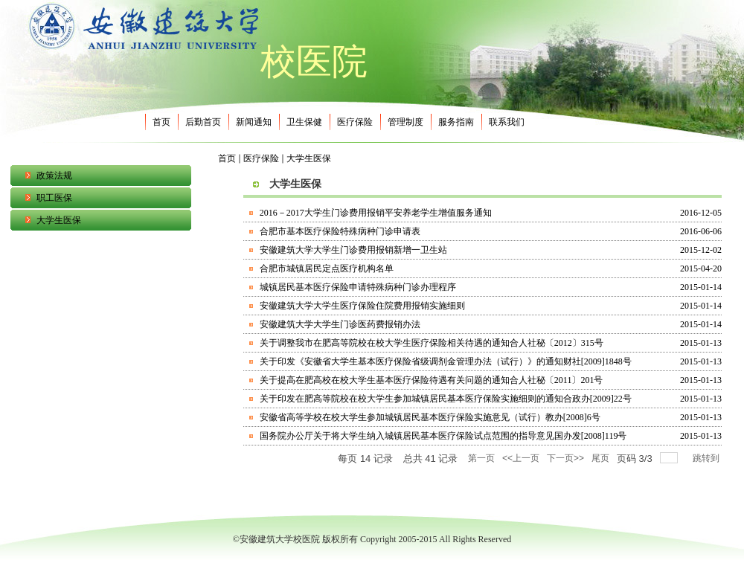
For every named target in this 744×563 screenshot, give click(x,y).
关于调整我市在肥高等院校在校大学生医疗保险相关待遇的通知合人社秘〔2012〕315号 (431, 343)
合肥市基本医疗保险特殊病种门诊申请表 (340, 231)
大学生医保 (58, 220)
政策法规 (54, 175)
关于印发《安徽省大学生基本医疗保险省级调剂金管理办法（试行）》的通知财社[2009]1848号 (446, 361)
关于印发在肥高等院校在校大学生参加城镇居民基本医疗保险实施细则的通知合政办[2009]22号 (446, 398)
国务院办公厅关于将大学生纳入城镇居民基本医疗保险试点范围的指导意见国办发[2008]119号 (443, 436)
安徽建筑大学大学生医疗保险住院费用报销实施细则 (362, 305)
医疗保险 (261, 158)
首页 (227, 158)
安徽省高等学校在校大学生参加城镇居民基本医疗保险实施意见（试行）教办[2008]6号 (430, 417)
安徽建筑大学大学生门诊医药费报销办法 (340, 324)
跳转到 (707, 458)
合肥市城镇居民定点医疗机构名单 (327, 268)
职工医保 (54, 198)
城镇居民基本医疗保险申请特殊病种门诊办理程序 (358, 287)
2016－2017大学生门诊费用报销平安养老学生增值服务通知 (376, 212)
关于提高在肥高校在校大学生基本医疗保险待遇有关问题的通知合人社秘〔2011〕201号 (431, 380)
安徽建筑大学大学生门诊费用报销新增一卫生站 (353, 250)
